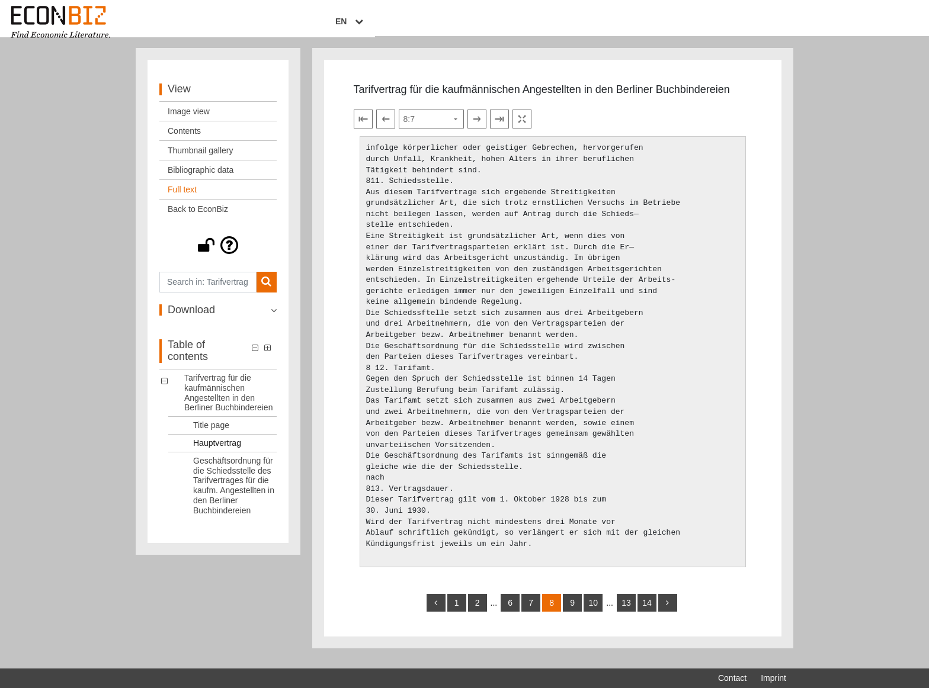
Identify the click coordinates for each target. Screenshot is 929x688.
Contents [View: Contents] (184, 139)
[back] (436, 611)
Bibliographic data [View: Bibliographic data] (200, 178)
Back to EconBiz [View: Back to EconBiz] (198, 217)
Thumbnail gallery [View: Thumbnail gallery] (200, 158)
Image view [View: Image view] (189, 119)
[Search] (266, 290)
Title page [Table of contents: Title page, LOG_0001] (211, 433)
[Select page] (431, 128)
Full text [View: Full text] (182, 197)
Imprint (773, 678)
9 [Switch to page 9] (572, 611)
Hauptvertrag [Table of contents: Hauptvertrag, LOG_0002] (217, 451)
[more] (667, 611)
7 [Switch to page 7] (530, 611)
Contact (732, 678)
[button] (218, 253)
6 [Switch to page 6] (510, 611)
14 (647, 611)
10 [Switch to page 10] (593, 611)
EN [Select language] (778, 22)
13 (626, 611)
